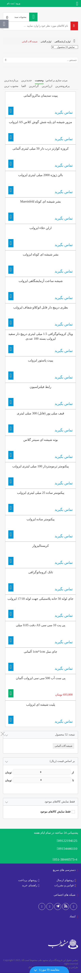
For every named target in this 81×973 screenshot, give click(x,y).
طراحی (74, 967)
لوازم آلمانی (46, 41)
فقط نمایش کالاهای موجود (55, 811)
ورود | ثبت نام (13, 3)
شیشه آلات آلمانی (30, 41)
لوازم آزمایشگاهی (62, 41)
